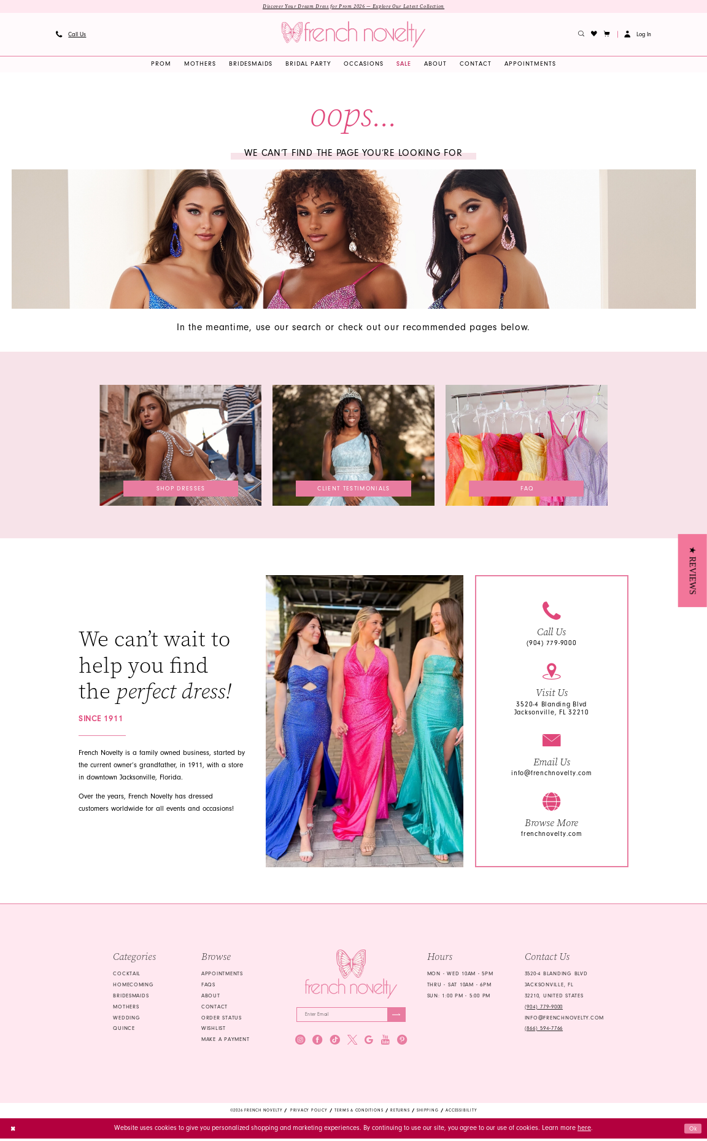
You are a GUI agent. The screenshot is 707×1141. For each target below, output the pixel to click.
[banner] (353, 35)
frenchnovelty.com (551, 835)
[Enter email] (351, 1016)
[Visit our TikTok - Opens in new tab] (335, 1042)
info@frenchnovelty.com (551, 774)
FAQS (208, 985)
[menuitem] (70, 35)
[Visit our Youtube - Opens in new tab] (385, 1042)
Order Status (221, 1018)
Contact (214, 1007)
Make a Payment (225, 1040)
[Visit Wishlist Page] (594, 35)
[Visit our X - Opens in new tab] (352, 1042)
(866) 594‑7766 (544, 1029)
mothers (126, 1007)
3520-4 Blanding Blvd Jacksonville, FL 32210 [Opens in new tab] (551, 709)
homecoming (133, 985)
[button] (607, 35)
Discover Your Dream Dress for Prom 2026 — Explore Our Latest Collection (353, 6)
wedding (126, 1018)
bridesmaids (131, 996)
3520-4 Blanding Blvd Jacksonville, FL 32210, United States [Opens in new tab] (556, 986)
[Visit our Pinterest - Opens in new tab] (402, 1042)
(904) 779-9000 (551, 644)
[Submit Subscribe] (395, 1016)
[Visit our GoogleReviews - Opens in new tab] (369, 1042)
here (584, 1130)
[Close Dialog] (14, 1131)
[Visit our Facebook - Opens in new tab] (317, 1042)
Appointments (222, 975)
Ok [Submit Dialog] (692, 1130)
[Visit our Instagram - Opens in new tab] (300, 1042)
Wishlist (213, 1029)
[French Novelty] (351, 974)
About (210, 996)
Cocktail (127, 975)
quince (123, 1029)
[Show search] (581, 35)
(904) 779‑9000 (544, 1007)
